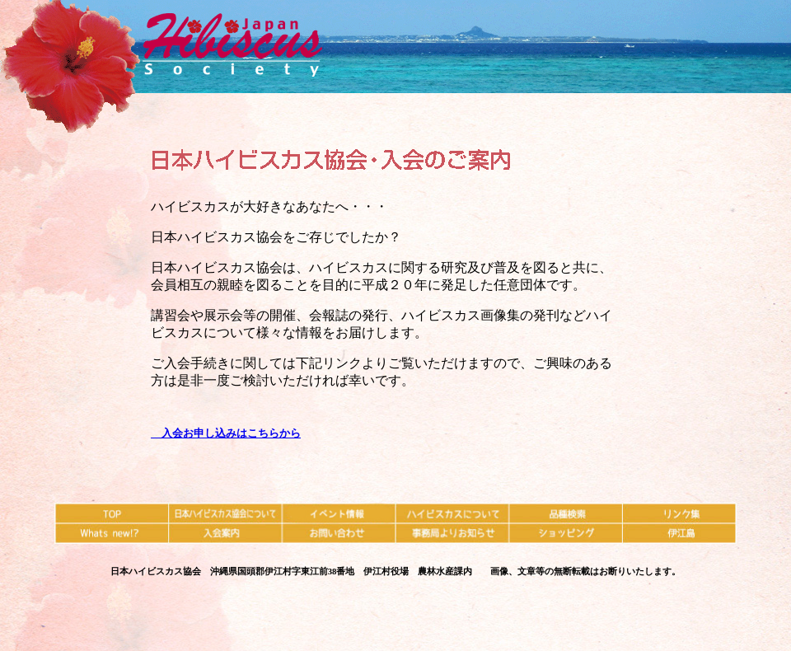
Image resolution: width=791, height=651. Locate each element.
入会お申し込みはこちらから (226, 433)
